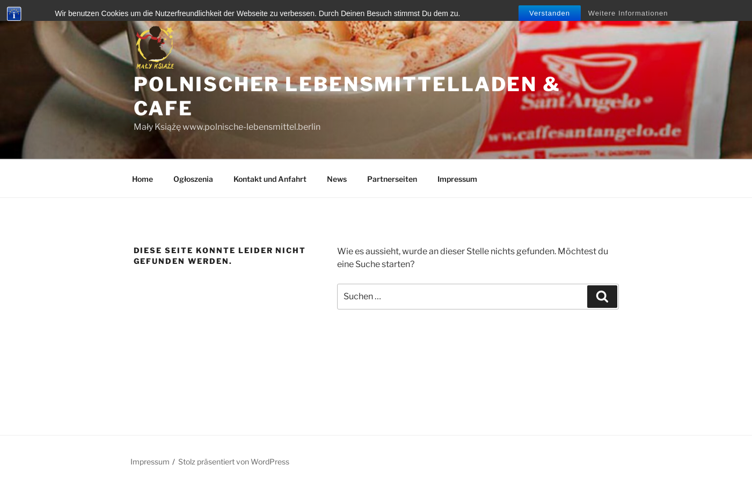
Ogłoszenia (193, 178)
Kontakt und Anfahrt (269, 178)
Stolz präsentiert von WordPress (233, 461)
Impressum (457, 178)
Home (142, 178)
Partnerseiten (392, 178)
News (337, 178)
